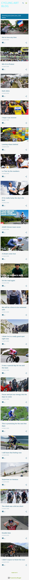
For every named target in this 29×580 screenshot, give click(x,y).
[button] (26, 43)
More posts (15, 572)
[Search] (23, 3)
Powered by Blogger (14, 578)
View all (4, 17)
